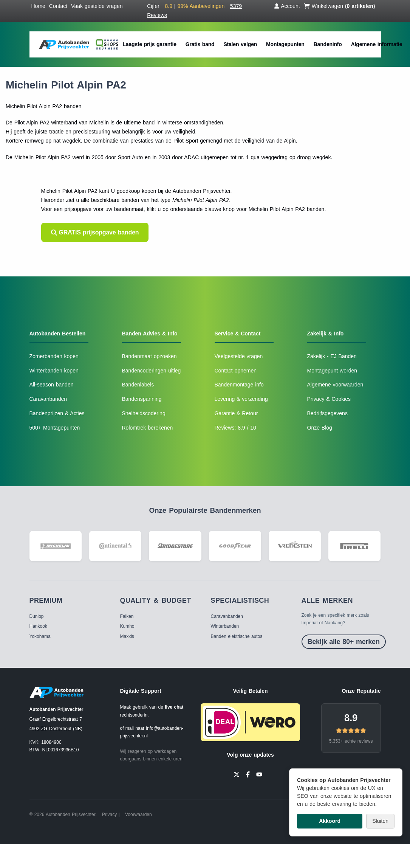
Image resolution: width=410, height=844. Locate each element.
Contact (58, 6)
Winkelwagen (339, 6)
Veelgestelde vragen (239, 356)
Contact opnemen (236, 371)
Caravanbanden (48, 399)
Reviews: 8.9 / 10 (235, 428)
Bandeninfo (328, 44)
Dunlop (36, 616)
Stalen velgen (240, 44)
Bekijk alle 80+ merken (344, 641)
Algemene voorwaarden (335, 385)
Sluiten (380, 821)
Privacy (109, 814)
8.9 (350, 717)
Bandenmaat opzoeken (149, 356)
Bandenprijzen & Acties (57, 413)
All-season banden (51, 385)
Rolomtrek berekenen (147, 428)
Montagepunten (285, 44)
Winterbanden (225, 626)
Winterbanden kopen (54, 371)
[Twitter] (237, 773)
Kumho (127, 626)
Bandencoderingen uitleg (151, 371)
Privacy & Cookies (329, 399)
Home (38, 6)
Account (287, 6)
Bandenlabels (138, 385)
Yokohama (40, 636)
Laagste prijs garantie (149, 44)
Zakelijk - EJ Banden (332, 356)
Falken (127, 616)
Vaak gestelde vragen (96, 6)
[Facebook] (248, 773)
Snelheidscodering (144, 413)
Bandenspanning (142, 399)
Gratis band (200, 44)
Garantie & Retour (236, 413)
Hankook (38, 626)
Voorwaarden (138, 814)
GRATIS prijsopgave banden (95, 232)
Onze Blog (319, 428)
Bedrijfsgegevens (327, 413)
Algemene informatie (376, 44)
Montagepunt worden (332, 371)
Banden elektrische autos (237, 636)
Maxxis (127, 636)
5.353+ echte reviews (351, 741)
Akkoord (329, 821)
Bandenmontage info (239, 385)
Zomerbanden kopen (54, 356)
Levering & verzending (241, 399)
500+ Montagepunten (54, 428)
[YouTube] (259, 773)
